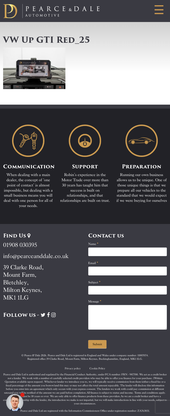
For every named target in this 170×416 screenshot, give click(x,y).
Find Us (16, 235)
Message (94, 301)
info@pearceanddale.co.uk (36, 256)
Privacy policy (73, 368)
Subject (94, 282)
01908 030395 (20, 244)
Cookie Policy (97, 368)
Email (93, 263)
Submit (97, 344)
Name (93, 244)
